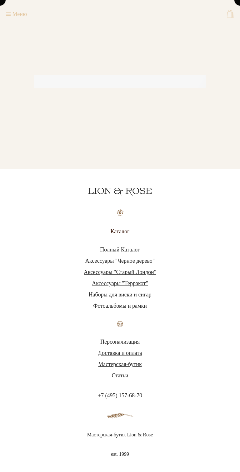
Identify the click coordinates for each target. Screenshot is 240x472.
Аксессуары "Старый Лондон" (120, 272)
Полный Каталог (120, 249)
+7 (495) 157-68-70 (120, 395)
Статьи (120, 375)
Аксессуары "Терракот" (120, 283)
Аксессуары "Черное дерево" (120, 261)
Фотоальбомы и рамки (120, 306)
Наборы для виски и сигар (120, 294)
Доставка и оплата (120, 353)
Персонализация (120, 342)
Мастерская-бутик (120, 364)
